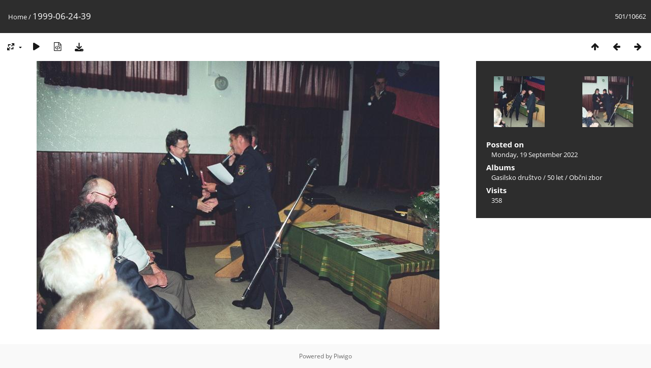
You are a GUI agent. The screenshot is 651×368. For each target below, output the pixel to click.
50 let (555, 177)
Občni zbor (585, 177)
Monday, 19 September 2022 (534, 154)
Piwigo (343, 356)
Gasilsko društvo (516, 177)
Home (17, 16)
